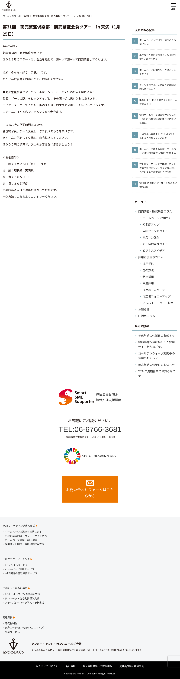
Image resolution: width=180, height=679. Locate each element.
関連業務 (7, 617)
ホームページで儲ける (157, 218)
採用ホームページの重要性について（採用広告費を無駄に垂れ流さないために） (157, 118)
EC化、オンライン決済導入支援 (22, 594)
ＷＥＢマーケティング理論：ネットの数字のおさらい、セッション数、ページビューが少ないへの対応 (157, 167)
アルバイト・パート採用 (158, 303)
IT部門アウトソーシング (16, 559)
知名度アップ (151, 224)
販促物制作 (11, 623)
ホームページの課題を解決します (23, 531)
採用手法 (148, 263)
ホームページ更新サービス (19, 569)
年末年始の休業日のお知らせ (156, 335)
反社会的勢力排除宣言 (131, 666)
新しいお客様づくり (155, 244)
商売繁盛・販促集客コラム (155, 211)
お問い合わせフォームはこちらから (90, 489)
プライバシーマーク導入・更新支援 (24, 602)
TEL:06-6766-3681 (90, 429)
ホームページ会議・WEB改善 (21, 540)
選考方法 (148, 270)
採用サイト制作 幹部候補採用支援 (24, 544)
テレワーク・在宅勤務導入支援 (22, 598)
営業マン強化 (151, 237)
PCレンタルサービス (16, 565)
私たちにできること (47, 666)
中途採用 (148, 283)
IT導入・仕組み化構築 (15, 588)
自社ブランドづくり (155, 231)
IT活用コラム (146, 316)
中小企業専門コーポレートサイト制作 (26, 536)
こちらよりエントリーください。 (38, 196)
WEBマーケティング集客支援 (19, 525)
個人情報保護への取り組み (97, 666)
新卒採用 (148, 276)
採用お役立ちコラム (150, 257)
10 (134, 184)
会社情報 (70, 666)
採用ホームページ (154, 290)
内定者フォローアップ (157, 296)
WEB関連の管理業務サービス (21, 573)
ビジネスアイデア (154, 250)
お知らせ (143, 309)
